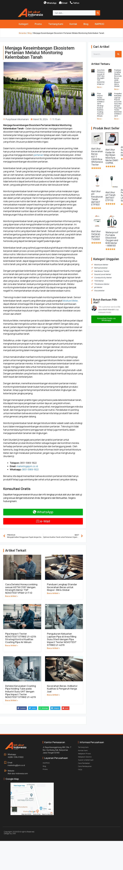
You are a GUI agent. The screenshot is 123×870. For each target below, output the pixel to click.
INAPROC (99, 23)
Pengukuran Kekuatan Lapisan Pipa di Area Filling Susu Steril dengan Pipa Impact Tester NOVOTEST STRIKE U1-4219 (61, 639)
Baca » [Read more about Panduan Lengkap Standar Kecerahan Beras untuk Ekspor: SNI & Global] (116, 89)
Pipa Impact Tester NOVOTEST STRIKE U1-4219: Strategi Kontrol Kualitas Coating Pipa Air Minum (21, 638)
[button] (22, 708)
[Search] (97, 12)
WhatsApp (51, 3)
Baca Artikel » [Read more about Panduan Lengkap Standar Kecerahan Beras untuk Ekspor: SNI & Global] (53, 593)
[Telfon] (71, 2)
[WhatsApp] (45, 2)
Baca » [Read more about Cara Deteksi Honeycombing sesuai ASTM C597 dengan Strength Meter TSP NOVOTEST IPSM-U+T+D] (99, 87)
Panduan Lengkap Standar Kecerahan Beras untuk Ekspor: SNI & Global (62, 587)
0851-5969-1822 (30, 469)
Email (64, 3)
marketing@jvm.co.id (27, 466)
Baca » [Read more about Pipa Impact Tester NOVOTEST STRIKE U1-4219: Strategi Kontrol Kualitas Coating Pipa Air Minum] (99, 119)
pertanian (38, 154)
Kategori (23, 23)
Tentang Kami (55, 23)
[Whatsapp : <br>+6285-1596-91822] (5, 754)
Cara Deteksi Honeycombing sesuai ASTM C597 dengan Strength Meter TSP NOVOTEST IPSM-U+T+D (21, 588)
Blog (86, 23)
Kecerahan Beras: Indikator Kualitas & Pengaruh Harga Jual (62, 688)
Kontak (73, 23)
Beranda (22, 33)
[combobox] (74, 12)
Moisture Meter (70, 300)
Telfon (76, 3)
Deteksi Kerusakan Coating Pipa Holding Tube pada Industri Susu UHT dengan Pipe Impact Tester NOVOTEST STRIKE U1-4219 (20, 691)
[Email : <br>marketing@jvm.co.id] (5, 762)
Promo (38, 23)
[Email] (60, 2)
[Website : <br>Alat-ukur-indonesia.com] (5, 770)
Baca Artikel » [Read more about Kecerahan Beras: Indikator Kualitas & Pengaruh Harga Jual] (53, 695)
